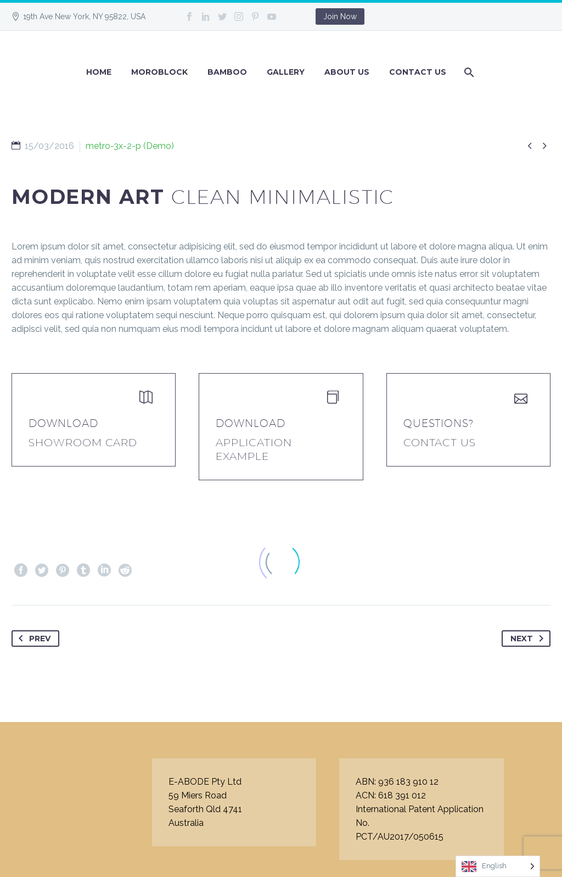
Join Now (340, 16)
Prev (32, 638)
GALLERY (286, 72)
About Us (346, 72)
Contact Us (417, 72)
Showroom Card (83, 442)
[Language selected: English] (498, 866)
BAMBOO (227, 72)
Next (529, 638)
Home (98, 72)
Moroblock (159, 72)
